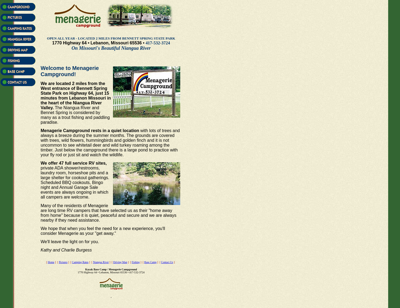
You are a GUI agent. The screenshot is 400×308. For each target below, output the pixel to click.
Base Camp (150, 262)
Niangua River (101, 262)
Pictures (63, 262)
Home (51, 262)
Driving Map (120, 262)
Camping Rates (80, 262)
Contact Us (167, 262)
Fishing (136, 262)
